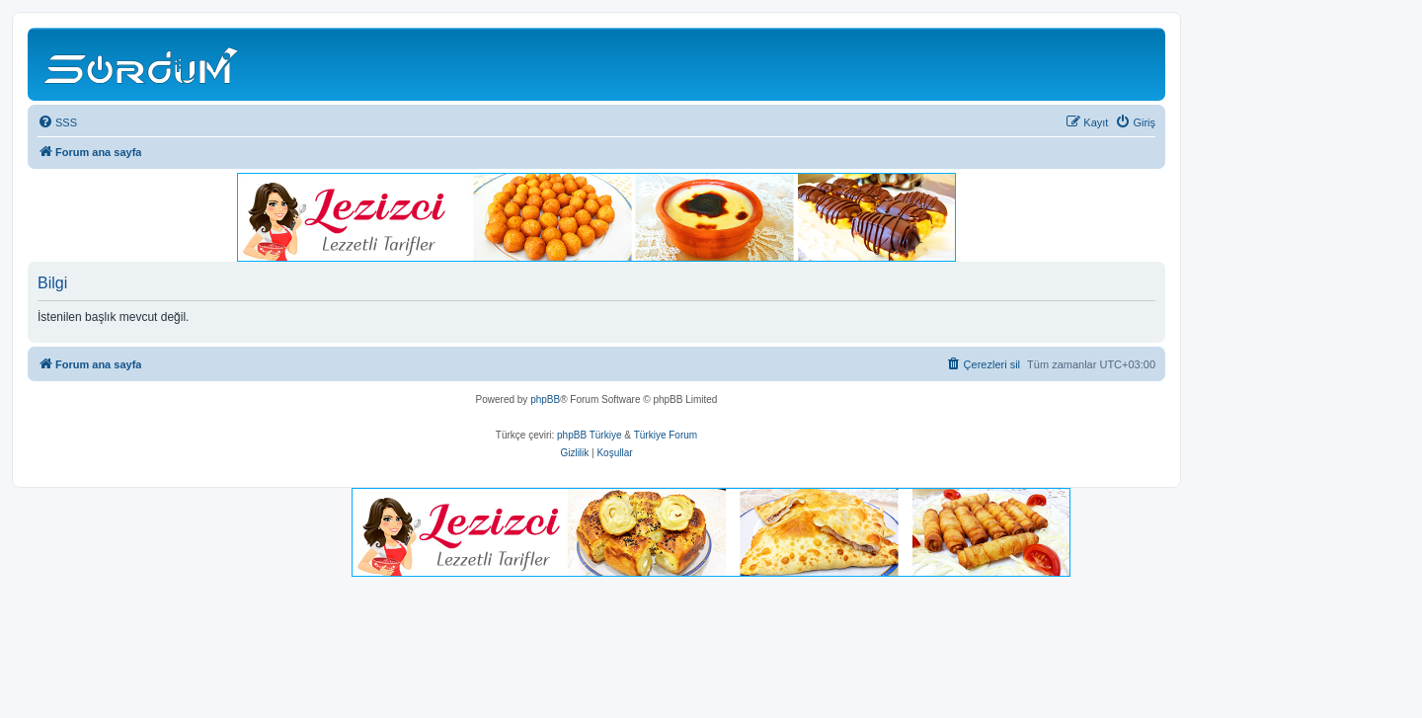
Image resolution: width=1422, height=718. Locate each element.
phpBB (545, 399)
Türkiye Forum (665, 435)
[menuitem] (57, 122)
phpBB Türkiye (589, 435)
